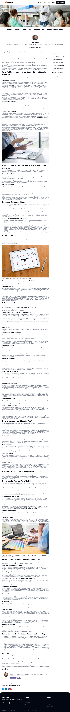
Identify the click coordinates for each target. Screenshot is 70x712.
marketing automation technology (20, 648)
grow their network (12, 85)
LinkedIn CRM (27, 702)
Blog (47, 699)
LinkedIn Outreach (28, 699)
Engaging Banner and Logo (57, 72)
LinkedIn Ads (39, 117)
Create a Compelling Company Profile (59, 70)
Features (39, 2)
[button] (3, 689)
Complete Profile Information (59, 76)
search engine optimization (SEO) (23, 307)
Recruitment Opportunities (58, 62)
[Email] (18, 678)
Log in (53, 2)
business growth (46, 655)
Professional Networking (58, 59)
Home (20, 32)
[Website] (20, 678)
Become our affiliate (28, 706)
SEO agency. (10, 378)
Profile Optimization (12, 683)
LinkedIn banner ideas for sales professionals (59, 75)
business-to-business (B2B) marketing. (30, 508)
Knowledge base (50, 706)
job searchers (45, 106)
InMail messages (25, 315)
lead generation (17, 508)
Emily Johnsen (13, 672)
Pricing (44, 2)
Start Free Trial (60, 2)
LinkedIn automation (19, 563)
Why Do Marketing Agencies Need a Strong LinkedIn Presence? (59, 57)
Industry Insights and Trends (59, 65)
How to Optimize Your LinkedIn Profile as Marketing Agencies (58, 68)
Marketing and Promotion (58, 64)
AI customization (38, 605)
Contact (48, 704)
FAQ (49, 2)
